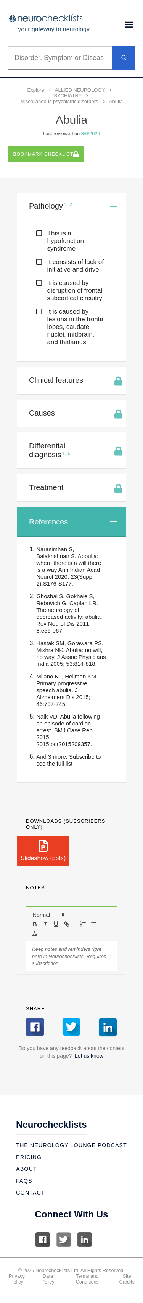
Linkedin (84, 1239)
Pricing (29, 1157)
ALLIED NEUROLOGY (80, 90)
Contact (30, 1193)
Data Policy (48, 1279)
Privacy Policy (17, 1279)
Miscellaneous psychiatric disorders (59, 101)
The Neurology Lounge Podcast (71, 1145)
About (26, 1169)
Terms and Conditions (87, 1279)
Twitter (63, 1239)
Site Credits (127, 1279)
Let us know (89, 1056)
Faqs (24, 1181)
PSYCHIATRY (66, 96)
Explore (35, 90)
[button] (48, 914)
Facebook (42, 1239)
